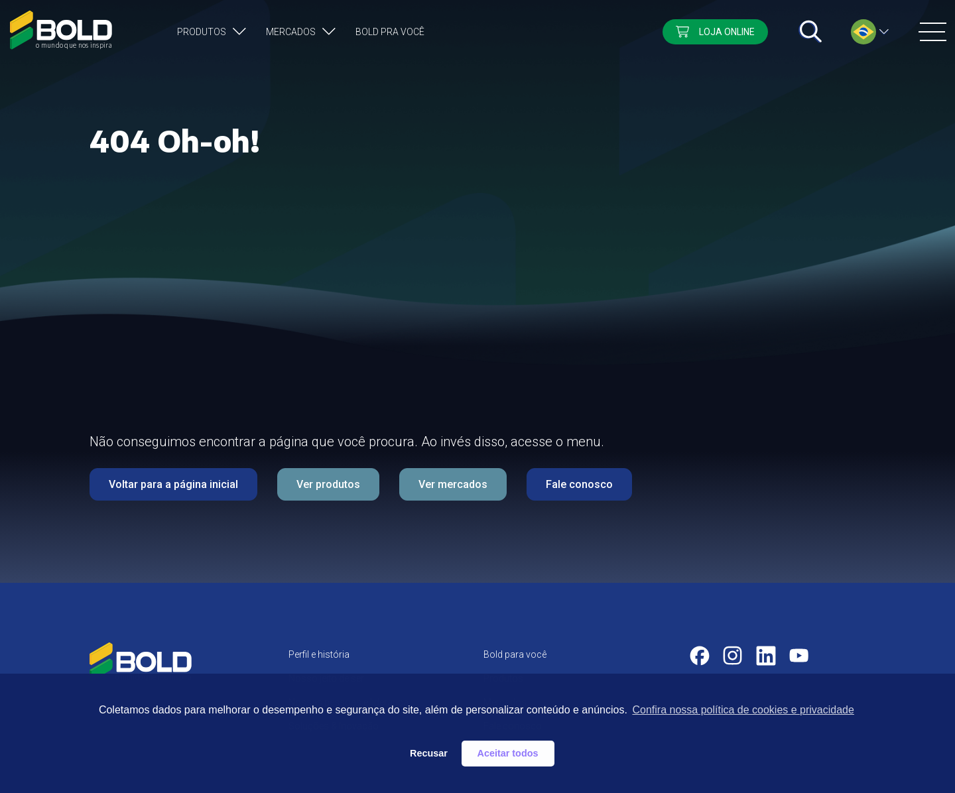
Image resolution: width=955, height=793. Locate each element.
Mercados (291, 32)
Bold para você (514, 654)
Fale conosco (579, 484)
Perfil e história (319, 654)
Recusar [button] (429, 753)
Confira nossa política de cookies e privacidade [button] (743, 709)
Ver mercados (452, 484)
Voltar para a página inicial (173, 484)
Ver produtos (328, 484)
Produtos (201, 32)
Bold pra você (389, 32)
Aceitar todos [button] (508, 753)
